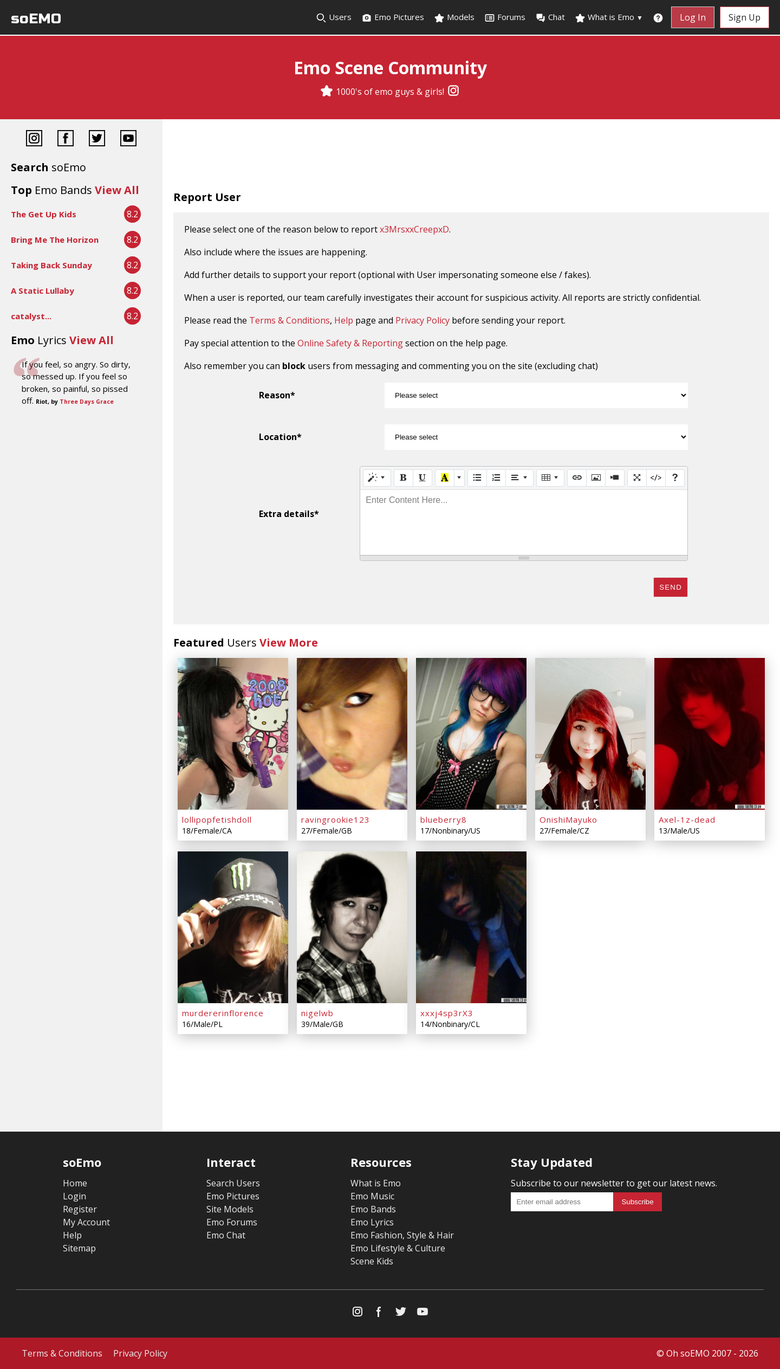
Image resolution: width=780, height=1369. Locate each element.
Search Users (233, 1183)
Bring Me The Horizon (55, 239)
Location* (280, 437)
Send (670, 587)
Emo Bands (373, 1209)
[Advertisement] (471, 157)
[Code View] (656, 478)
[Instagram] (453, 92)
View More (288, 642)
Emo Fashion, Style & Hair (402, 1235)
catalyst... (31, 316)
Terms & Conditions (289, 320)
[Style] (377, 478)
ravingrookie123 (335, 819)
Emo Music (372, 1196)
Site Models (229, 1209)
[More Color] (459, 478)
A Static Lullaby (42, 290)
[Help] (675, 478)
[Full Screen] (637, 478)
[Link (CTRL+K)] (577, 478)
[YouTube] (128, 139)
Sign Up (744, 17)
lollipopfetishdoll (217, 819)
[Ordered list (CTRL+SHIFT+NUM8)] (496, 478)
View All (117, 190)
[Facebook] (65, 139)
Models (454, 17)
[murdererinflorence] (233, 927)
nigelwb (317, 1013)
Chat (550, 17)
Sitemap (79, 1248)
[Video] (615, 478)
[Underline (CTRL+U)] (422, 478)
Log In (693, 17)
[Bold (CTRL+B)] (403, 478)
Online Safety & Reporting (350, 343)
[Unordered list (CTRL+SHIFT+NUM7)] (477, 478)
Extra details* (289, 514)
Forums (504, 17)
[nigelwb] (352, 927)
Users (334, 17)
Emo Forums (231, 1222)
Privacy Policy (422, 320)
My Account (86, 1222)
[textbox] (523, 522)
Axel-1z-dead (687, 819)
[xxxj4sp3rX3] (471, 927)
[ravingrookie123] (352, 734)
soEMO (36, 18)
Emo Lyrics (372, 1222)
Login (74, 1196)
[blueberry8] (471, 734)
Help (343, 320)
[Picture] (596, 478)
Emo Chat (225, 1235)
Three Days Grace (87, 401)
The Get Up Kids (43, 214)
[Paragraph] (519, 478)
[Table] (550, 478)
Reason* (277, 395)
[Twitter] (97, 139)
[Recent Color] (444, 478)
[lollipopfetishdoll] (233, 734)
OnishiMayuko (568, 819)
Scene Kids (371, 1261)
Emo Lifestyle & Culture (397, 1248)
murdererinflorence (223, 1013)
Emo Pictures (392, 17)
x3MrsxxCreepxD (414, 229)
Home (75, 1183)
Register (80, 1209)
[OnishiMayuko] (590, 734)
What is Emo (609, 17)
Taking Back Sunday (51, 265)
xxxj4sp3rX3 (446, 1013)
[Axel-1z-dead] (709, 734)
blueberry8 (443, 819)
